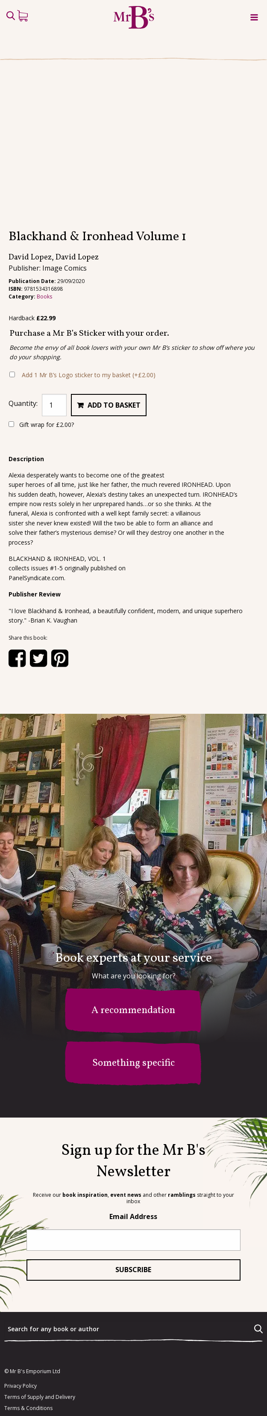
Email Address (133, 1170)
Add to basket (114, 358)
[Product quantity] (54, 358)
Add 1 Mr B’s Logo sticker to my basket (89, 328)
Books (44, 250)
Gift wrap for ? (41, 378)
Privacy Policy (20, 1339)
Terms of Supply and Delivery (39, 1350)
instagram (31, 1397)
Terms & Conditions (28, 1361)
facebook (28, 1380)
